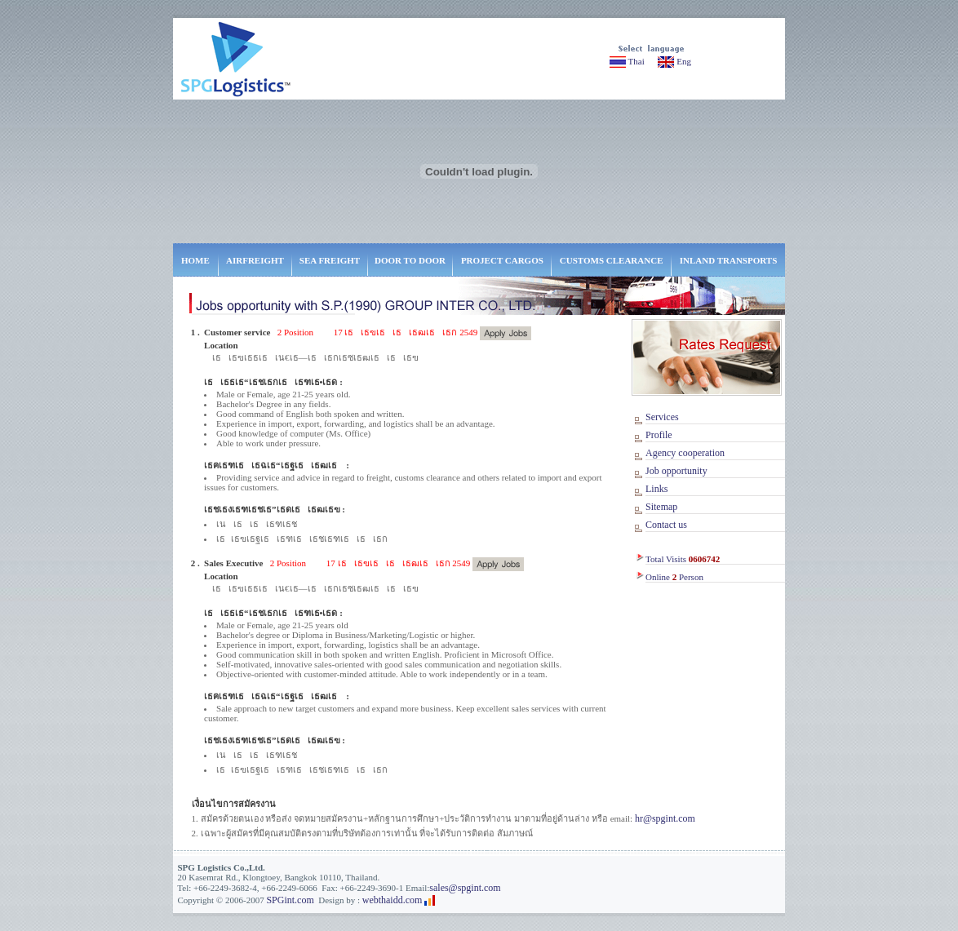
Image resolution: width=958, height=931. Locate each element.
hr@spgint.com (665, 818)
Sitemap (661, 506)
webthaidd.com (392, 900)
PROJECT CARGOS (502, 260)
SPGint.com (289, 900)
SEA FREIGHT (329, 260)
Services (662, 417)
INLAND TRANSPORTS (729, 260)
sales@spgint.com (464, 887)
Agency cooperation (685, 453)
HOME (195, 260)
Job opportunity (676, 471)
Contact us (666, 524)
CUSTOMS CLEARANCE (611, 260)
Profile (658, 435)
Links (656, 488)
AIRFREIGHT (255, 260)
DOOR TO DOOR (410, 260)
